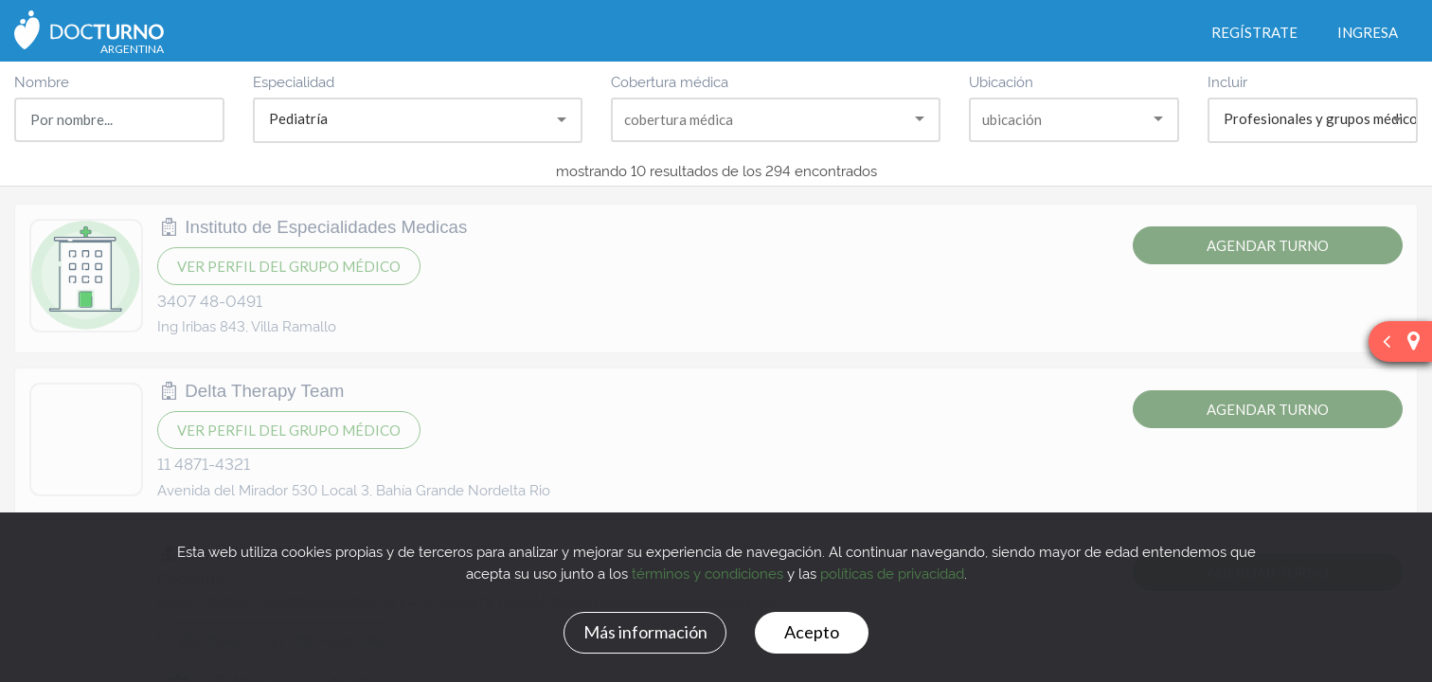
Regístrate (1254, 32)
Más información (645, 631)
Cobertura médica (669, 81)
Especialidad (293, 81)
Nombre (41, 81)
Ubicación (1001, 81)
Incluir (1227, 81)
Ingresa (1367, 32)
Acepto (811, 631)
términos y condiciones (707, 573)
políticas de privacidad (892, 573)
